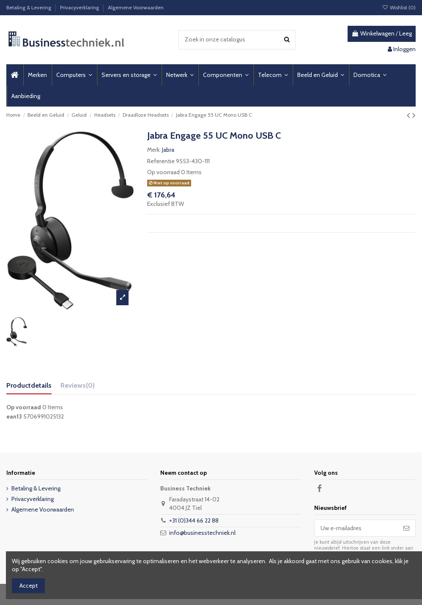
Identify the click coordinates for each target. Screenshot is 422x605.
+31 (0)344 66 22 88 (194, 520)
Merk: (154, 149)
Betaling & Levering (29, 7)
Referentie (161, 161)
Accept (28, 585)
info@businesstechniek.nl (202, 533)
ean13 (14, 416)
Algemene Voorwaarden (136, 7)
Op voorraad (163, 172)
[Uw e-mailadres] (356, 528)
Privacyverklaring (80, 7)
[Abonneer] (406, 528)
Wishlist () (399, 7)
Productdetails (29, 385)
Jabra (168, 149)
